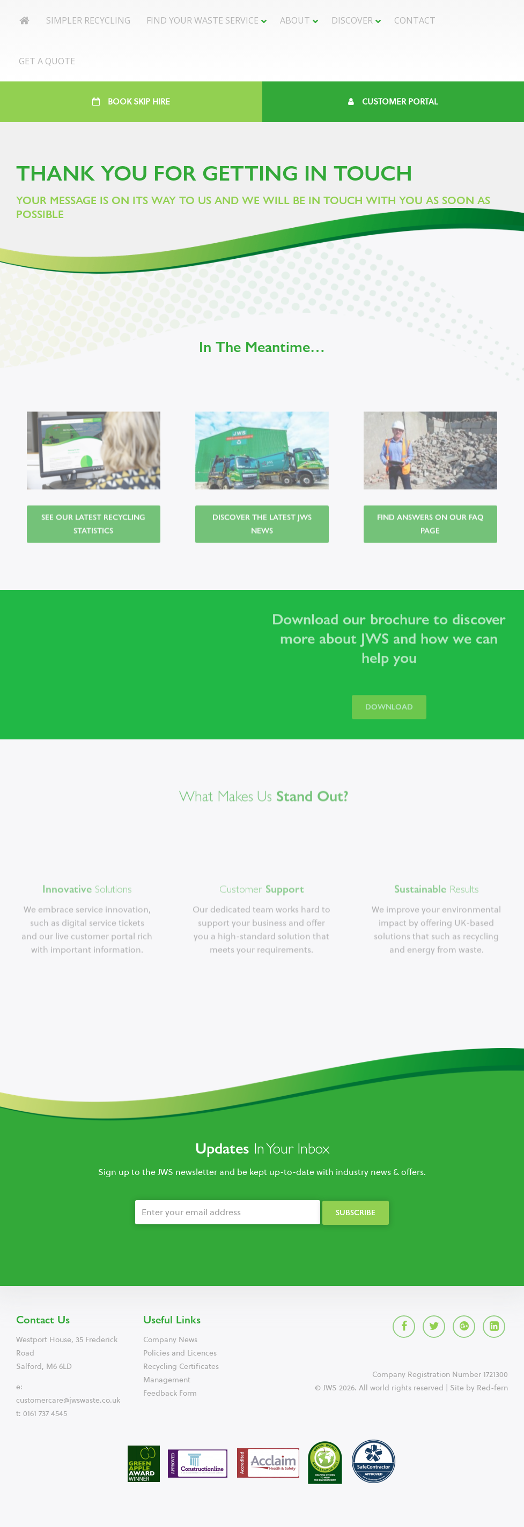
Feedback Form (170, 1393)
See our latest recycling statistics (93, 533)
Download (389, 715)
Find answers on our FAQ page (430, 533)
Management (166, 1379)
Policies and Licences (180, 1353)
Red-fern (492, 1388)
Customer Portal (393, 102)
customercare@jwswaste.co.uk (68, 1400)
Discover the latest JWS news (262, 533)
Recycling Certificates (181, 1366)
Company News (170, 1339)
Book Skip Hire (131, 102)
